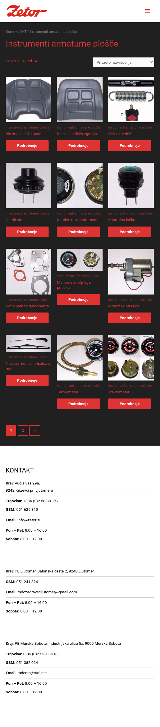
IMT (23, 31)
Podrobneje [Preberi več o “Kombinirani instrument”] (78, 231)
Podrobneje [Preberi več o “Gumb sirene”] (27, 231)
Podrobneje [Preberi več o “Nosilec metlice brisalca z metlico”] (27, 380)
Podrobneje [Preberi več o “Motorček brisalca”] (130, 317)
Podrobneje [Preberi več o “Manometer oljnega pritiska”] (78, 299)
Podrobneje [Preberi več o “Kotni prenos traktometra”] (27, 317)
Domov (11, 31)
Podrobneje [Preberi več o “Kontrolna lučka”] (130, 231)
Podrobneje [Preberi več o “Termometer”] (78, 403)
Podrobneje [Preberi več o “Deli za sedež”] (130, 145)
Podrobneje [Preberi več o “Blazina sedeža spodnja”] (27, 145)
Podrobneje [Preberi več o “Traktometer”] (130, 403)
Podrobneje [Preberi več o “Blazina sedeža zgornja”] (78, 145)
